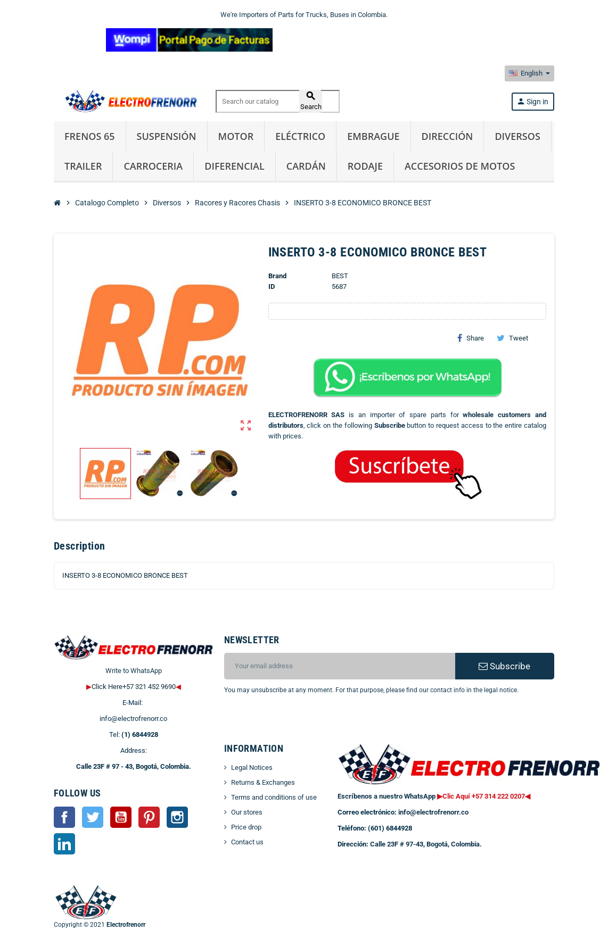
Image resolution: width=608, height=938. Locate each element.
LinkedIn (64, 843)
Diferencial (234, 166)
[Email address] (339, 666)
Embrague (373, 136)
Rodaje (365, 166)
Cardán (306, 166)
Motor (236, 136)
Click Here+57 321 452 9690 (134, 687)
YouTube (121, 817)
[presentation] (310, 722)
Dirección (447, 136)
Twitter (92, 817)
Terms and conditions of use (274, 797)
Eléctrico (300, 136)
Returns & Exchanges (263, 782)
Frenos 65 (89, 136)
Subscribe (504, 666)
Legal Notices (252, 767)
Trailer (83, 166)
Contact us (247, 842)
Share (470, 338)
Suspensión (166, 136)
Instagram (177, 817)
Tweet (512, 338)
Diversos (517, 136)
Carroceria (153, 166)
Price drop (246, 827)
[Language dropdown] (529, 73)
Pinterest (149, 817)
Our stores (246, 812)
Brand (277, 276)
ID (271, 286)
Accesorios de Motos (460, 166)
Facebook (64, 817)
